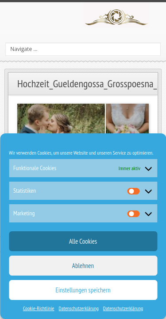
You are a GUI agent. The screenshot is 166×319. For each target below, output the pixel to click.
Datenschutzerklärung (79, 308)
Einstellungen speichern (83, 290)
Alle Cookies (83, 241)
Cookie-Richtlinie (38, 308)
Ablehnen (83, 265)
